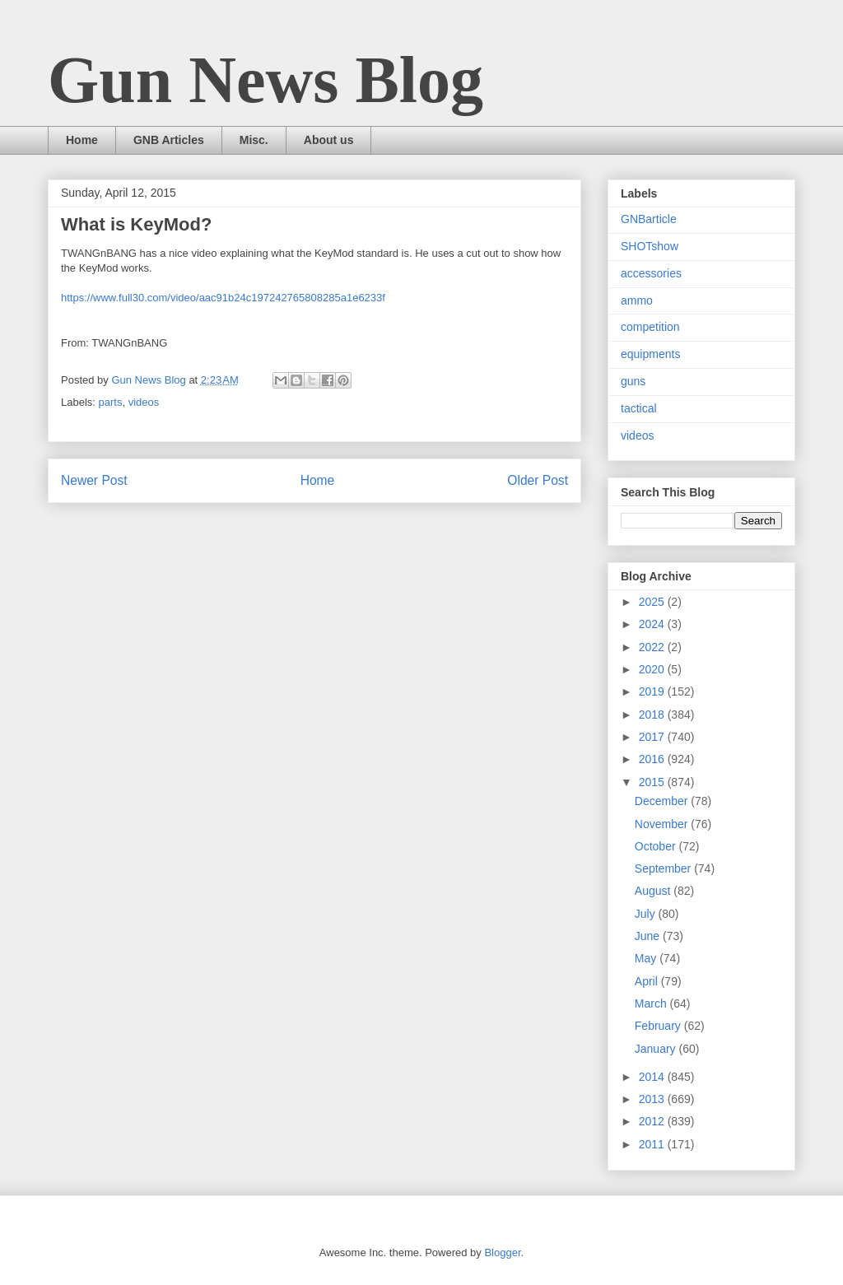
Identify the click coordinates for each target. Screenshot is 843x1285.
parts (111, 402)
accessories (651, 273)
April (648, 981)
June (649, 936)
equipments (650, 354)
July (647, 913)
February (659, 1025)
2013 (653, 1099)
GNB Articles (168, 140)
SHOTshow (649, 246)
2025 (653, 601)
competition (650, 326)
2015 (653, 782)
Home (82, 140)
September (664, 868)
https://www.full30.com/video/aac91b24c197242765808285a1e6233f (223, 297)
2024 (653, 624)
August (654, 890)
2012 (653, 1121)
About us (329, 140)
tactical (639, 408)
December (663, 801)
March (652, 1003)
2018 (653, 714)
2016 (653, 759)
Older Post (537, 480)
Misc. (254, 140)
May (647, 958)
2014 (653, 1076)
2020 (653, 669)
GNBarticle (649, 219)
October (657, 846)
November (663, 824)
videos (144, 402)
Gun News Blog (265, 80)
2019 (653, 691)
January (657, 1048)
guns (633, 381)
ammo (637, 300)
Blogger (502, 1252)
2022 (653, 647)
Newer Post (94, 480)
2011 (653, 1144)
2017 (653, 736)
